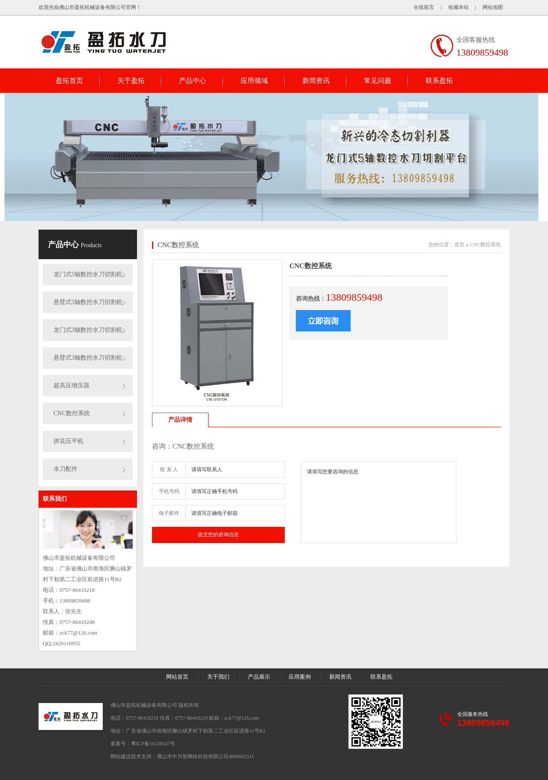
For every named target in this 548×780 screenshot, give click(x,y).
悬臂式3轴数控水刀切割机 (88, 358)
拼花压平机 (68, 441)
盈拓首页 (69, 80)
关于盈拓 (131, 80)
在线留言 (424, 7)
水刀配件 (65, 469)
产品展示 (259, 677)
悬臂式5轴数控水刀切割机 (88, 302)
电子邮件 (169, 513)
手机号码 (169, 491)
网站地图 (492, 7)
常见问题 (377, 80)
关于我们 (218, 677)
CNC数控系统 (72, 413)
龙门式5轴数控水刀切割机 (88, 274)
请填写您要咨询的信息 (378, 502)
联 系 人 (169, 470)
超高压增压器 (71, 385)
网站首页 (177, 677)
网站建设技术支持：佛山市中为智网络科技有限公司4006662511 (182, 756)
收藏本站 (458, 7)
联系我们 (55, 499)
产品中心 (192, 80)
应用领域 (254, 80)
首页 (459, 245)
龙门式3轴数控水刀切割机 (88, 330)
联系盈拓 (439, 80)
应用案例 (300, 677)
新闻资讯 (316, 80)
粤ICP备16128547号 (153, 744)
